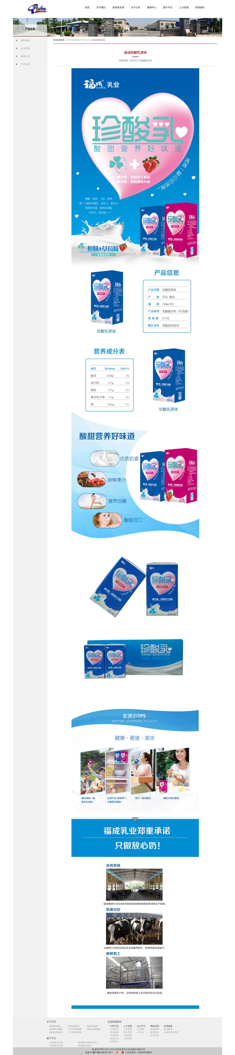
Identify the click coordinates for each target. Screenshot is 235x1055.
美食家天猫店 (84, 1045)
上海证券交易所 (171, 1032)
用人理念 (127, 1032)
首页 (68, 40)
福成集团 (168, 1029)
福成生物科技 (56, 1032)
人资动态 (127, 1038)
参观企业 (25, 56)
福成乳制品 (76, 40)
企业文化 (114, 1038)
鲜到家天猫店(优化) (87, 1042)
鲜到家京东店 (56, 1042)
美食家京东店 (56, 1045)
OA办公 (140, 1032)
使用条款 (154, 1032)
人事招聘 (127, 1035)
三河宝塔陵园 (75, 1029)
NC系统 (140, 1029)
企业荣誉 (25, 48)
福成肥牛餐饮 (56, 1029)
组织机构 (114, 1032)
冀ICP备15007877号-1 (102, 1052)
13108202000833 (144, 1052)
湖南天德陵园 (93, 1029)
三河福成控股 (75, 1032)
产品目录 (25, 64)
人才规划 (127, 1029)
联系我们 (114, 1041)
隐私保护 (154, 1029)
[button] (101, 7)
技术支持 (154, 1035)
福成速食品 (73, 1026)
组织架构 (25, 40)
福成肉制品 (55, 1026)
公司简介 (114, 1029)
